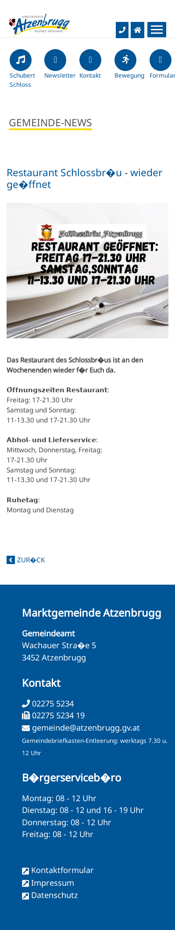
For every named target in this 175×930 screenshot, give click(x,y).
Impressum (52, 882)
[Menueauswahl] (156, 29)
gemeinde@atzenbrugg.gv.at (86, 727)
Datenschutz (54, 895)
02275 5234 (52, 703)
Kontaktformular (62, 870)
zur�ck (31, 559)
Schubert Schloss (22, 72)
